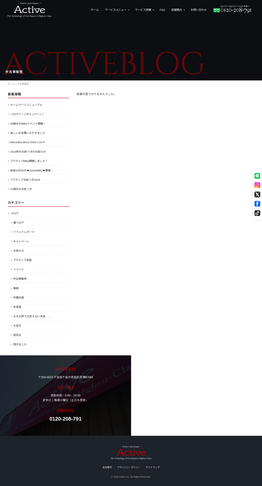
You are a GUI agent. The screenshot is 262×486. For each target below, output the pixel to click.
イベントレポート (24, 231)
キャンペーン (21, 241)
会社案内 (107, 467)
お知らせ (18, 250)
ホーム (95, 9)
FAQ (162, 9)
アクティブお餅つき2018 (25, 179)
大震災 (17, 325)
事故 (16, 288)
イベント (18, 269)
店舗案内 (176, 9)
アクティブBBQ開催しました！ (29, 160)
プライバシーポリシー (128, 467)
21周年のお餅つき (21, 189)
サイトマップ (153, 467)
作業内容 (18, 297)
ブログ (14, 213)
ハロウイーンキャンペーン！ (27, 114)
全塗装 (17, 306)
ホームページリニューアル (26, 104)
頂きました (20, 344)
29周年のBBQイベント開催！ (28, 123)
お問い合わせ (199, 9)
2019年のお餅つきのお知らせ (28, 151)
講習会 (17, 334)
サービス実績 (143, 9)
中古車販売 (20, 278)
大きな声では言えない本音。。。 (33, 316)
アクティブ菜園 (22, 259)
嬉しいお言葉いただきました (27, 132)
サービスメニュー (115, 9)
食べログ (18, 222)
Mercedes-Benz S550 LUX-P (27, 142)
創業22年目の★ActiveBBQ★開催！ (31, 170)
